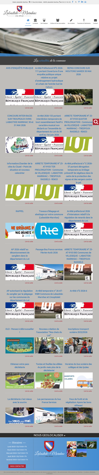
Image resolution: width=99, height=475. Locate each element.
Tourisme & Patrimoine (84, 23)
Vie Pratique (44, 23)
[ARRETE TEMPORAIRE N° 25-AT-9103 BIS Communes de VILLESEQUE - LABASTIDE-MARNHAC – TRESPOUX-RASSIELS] (78, 256)
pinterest (79, 1)
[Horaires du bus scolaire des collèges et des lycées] (78, 367)
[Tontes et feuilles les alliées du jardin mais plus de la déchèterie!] (49, 367)
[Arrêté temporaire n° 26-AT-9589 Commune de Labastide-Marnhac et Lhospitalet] (49, 295)
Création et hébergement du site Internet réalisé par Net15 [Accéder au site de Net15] (40, 472)
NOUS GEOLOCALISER (49, 435)
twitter (75, 1)
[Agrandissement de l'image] (71, 448)
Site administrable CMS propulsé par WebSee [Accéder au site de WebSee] (70, 472)
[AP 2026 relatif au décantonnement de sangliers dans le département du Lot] (19, 256)
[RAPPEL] (19, 216)
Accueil (28, 23)
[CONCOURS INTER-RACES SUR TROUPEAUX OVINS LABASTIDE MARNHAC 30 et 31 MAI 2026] (19, 125)
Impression (85, 1)
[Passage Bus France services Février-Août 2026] (49, 256)
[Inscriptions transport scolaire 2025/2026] (78, 332)
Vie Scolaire (71, 23)
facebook (72, 1)
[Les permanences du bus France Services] (49, 402)
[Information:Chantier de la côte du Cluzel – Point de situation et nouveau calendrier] (19, 173)
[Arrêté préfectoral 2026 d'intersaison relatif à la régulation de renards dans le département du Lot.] (78, 216)
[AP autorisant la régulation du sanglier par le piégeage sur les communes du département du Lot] (19, 295)
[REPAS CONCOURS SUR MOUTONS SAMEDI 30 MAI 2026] (78, 77)
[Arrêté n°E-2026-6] (78, 295)
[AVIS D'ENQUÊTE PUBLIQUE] (19, 77)
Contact (95, 23)
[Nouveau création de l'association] (49, 332)
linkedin (82, 1)
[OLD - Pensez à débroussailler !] (19, 332)
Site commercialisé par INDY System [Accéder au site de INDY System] (14, 472)
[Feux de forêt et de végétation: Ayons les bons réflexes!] (78, 402)
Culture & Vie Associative (57, 23)
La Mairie (35, 23)
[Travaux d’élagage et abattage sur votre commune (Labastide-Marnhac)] (49, 216)
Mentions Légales (91, 440)
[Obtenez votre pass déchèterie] (19, 367)
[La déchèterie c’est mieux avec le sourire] (19, 402)
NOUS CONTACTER (17, 466)
